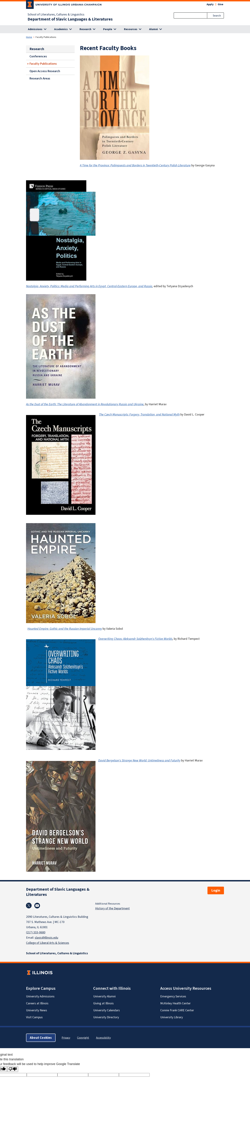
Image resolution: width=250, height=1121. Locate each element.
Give (220, 4)
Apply (210, 4)
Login (215, 890)
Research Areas (40, 78)
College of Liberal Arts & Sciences (47, 943)
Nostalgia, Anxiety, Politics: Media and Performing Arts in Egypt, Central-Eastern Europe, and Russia (89, 286)
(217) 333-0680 (35, 932)
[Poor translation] (12, 1069)
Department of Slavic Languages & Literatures (70, 19)
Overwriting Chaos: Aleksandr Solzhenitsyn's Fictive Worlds (135, 639)
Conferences (38, 56)
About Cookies (41, 1037)
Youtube (37, 905)
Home (29, 37)
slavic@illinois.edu (46, 937)
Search (217, 15)
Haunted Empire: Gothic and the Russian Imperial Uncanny (64, 629)
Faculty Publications (43, 64)
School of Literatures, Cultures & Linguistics (56, 14)
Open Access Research (45, 71)
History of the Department (112, 908)
